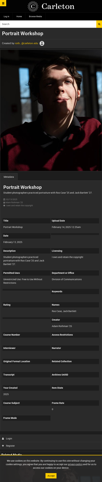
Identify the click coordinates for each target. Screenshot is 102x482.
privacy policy (75, 464)
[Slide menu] (3, 3)
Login (7, 438)
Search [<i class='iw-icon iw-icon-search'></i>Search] (99, 24)
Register (8, 445)
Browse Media (35, 16)
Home (19, 16)
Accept (51, 475)
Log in (6, 16)
